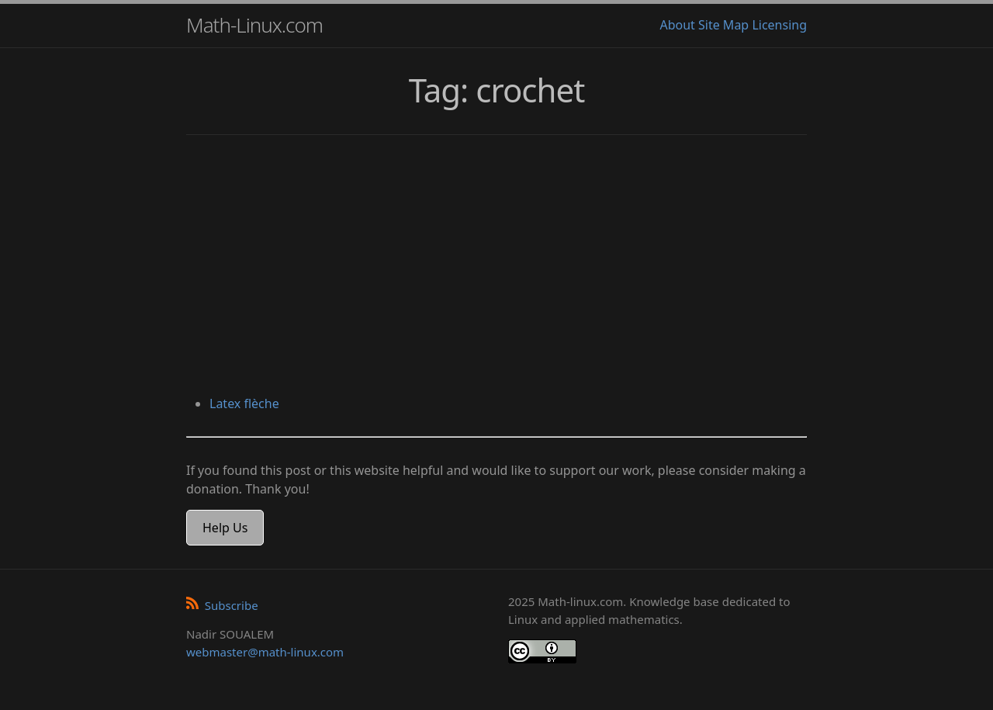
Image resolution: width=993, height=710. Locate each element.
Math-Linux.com (254, 25)
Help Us (224, 527)
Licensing (779, 24)
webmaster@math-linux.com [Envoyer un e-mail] (265, 652)
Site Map (723, 24)
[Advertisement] (496, 267)
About (676, 24)
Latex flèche (244, 403)
